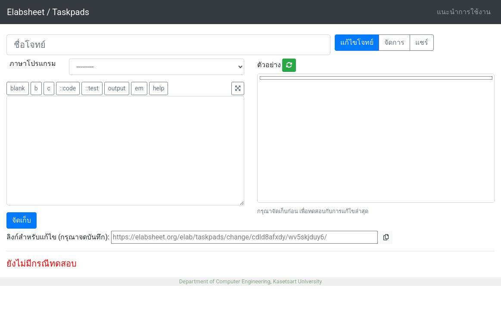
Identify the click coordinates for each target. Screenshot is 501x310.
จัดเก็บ (21, 220)
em (139, 88)
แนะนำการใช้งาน (464, 12)
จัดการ (394, 42)
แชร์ (421, 42)
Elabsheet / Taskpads (48, 12)
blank (17, 88)
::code (68, 88)
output (116, 88)
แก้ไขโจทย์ (356, 42)
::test (92, 88)
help (158, 88)
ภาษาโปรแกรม (32, 63)
